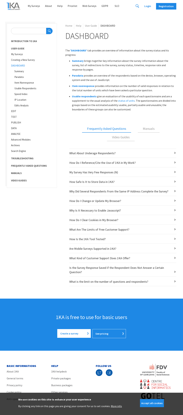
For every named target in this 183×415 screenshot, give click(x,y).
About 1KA (13, 371)
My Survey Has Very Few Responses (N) (93, 172)
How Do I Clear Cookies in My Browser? (93, 220)
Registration (166, 6)
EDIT (13, 111)
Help (60, 6)
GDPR (104, 6)
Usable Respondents (25, 88)
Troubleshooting (22, 158)
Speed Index (20, 94)
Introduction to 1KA (24, 41)
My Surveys (34, 6)
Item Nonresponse (24, 82)
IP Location (20, 99)
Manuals (16, 173)
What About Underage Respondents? (92, 153)
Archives (15, 145)
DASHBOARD (18, 65)
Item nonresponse (83, 86)
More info (116, 406)
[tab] (106, 129)
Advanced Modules (21, 139)
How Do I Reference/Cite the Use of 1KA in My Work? (102, 163)
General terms (15, 378)
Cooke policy (14, 391)
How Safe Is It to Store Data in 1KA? (92, 182)
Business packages (61, 385)
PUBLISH (16, 122)
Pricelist (72, 6)
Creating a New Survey (23, 59)
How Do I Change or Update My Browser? (95, 201)
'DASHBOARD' (78, 50)
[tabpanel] (120, 217)
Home (68, 25)
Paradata (19, 77)
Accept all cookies (152, 403)
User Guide (17, 48)
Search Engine (18, 151)
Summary (19, 71)
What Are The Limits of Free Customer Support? (99, 229)
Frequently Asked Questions (29, 165)
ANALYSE (15, 133)
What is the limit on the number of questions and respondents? (108, 282)
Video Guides (19, 180)
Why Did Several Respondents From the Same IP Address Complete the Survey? (118, 191)
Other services (59, 391)
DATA (14, 128)
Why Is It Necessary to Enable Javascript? (95, 210)
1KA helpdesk (59, 371)
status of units (126, 100)
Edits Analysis (21, 105)
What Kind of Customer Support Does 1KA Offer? (99, 258)
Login (147, 6)
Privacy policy (14, 385)
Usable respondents (84, 96)
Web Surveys (89, 6)
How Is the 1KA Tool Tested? (87, 239)
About (48, 6)
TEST (14, 116)
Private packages (61, 378)
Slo (117, 6)
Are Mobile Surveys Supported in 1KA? (92, 249)
